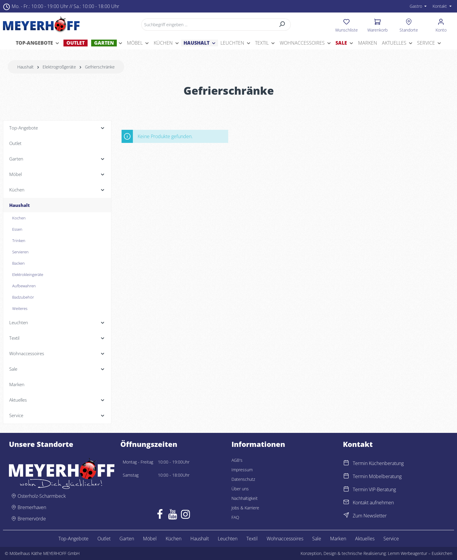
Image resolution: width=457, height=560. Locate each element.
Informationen (258, 444)
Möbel (150, 538)
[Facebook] (160, 515)
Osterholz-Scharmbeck (42, 496)
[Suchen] (282, 24)
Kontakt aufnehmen (373, 502)
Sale (316, 538)
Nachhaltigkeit (244, 498)
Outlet (104, 538)
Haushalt (199, 538)
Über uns (240, 489)
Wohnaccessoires (285, 538)
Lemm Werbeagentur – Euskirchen (420, 553)
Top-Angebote (73, 538)
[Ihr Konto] (441, 24)
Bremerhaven (32, 507)
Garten (126, 538)
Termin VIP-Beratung (374, 489)
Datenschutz (243, 479)
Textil (252, 538)
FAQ (235, 517)
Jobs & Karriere (245, 508)
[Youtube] (172, 515)
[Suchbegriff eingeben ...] (207, 24)
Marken (338, 538)
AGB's (237, 460)
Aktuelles (364, 538)
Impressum (242, 469)
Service (391, 538)
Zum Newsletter (370, 515)
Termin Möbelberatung (377, 476)
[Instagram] (185, 515)
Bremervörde (32, 518)
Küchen (173, 538)
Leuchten (227, 538)
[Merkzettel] (346, 24)
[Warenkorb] (377, 24)
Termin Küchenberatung (378, 463)
